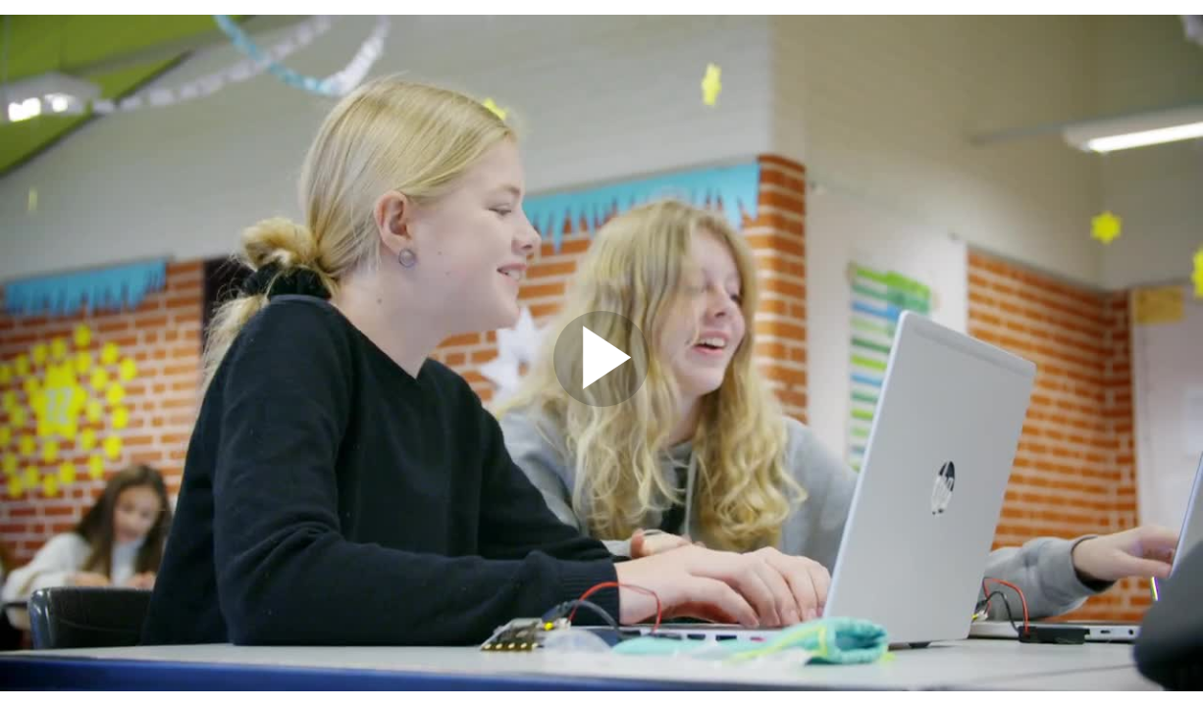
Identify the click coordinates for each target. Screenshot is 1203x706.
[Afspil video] (601, 402)
